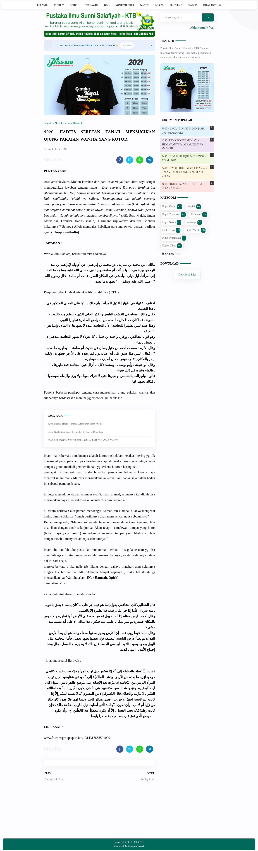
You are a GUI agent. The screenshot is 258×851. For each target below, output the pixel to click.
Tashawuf (91, 5)
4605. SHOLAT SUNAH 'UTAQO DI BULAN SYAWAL (182, 186)
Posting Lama (147, 779)
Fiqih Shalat (172, 206)
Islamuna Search (136, 846)
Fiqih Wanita (196, 230)
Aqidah (74, 5)
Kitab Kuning (212, 5)
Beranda (43, 5)
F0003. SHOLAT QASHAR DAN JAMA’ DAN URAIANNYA (183, 130)
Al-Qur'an (176, 5)
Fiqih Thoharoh (174, 214)
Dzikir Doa (171, 230)
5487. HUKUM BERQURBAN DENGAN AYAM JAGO (184, 158)
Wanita (144, 5)
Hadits (192, 5)
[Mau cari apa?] (181, 17)
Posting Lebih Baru (54, 779)
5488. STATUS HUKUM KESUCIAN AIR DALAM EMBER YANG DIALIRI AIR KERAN (184, 172)
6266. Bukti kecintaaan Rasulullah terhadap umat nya (75, 432)
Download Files (187, 274)
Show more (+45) (171, 254)
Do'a (107, 5)
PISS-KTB (167, 41)
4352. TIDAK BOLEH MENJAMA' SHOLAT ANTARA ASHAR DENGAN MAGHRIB (182, 144)
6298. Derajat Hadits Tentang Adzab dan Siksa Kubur (75, 424)
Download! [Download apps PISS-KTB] (127, 45)
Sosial (159, 5)
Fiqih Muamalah (174, 237)
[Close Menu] (151, 45)
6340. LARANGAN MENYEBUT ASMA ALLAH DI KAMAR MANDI (83, 440)
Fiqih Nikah (171, 222)
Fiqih (59, 5)
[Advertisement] (99, 812)
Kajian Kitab (172, 245)
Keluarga (194, 222)
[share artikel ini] (119, 160)
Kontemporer (124, 5)
